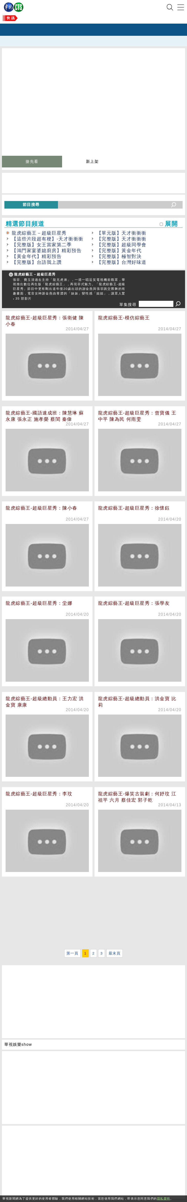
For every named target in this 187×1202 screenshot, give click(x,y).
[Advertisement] (93, 914)
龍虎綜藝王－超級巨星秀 (39, 233)
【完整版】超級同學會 (122, 244)
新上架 (92, 161)
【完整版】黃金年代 (119, 250)
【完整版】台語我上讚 (37, 262)
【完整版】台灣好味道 (122, 262)
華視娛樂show (18, 1044)
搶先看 (32, 161)
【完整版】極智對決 (119, 256)
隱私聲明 (163, 1198)
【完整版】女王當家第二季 (42, 244)
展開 (171, 223)
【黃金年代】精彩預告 (37, 256)
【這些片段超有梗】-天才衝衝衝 (48, 238)
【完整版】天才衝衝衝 (122, 238)
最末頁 (115, 953)
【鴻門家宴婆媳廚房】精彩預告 (47, 250)
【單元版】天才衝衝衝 (122, 233)
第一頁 (72, 953)
